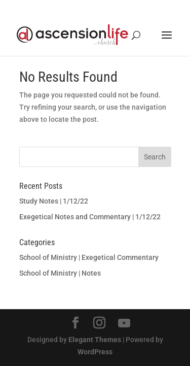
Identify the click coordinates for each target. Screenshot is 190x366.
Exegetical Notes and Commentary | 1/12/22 (90, 217)
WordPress (95, 352)
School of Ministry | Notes (60, 273)
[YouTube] (124, 323)
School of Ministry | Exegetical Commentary (89, 257)
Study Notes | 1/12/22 (53, 201)
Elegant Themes (94, 340)
